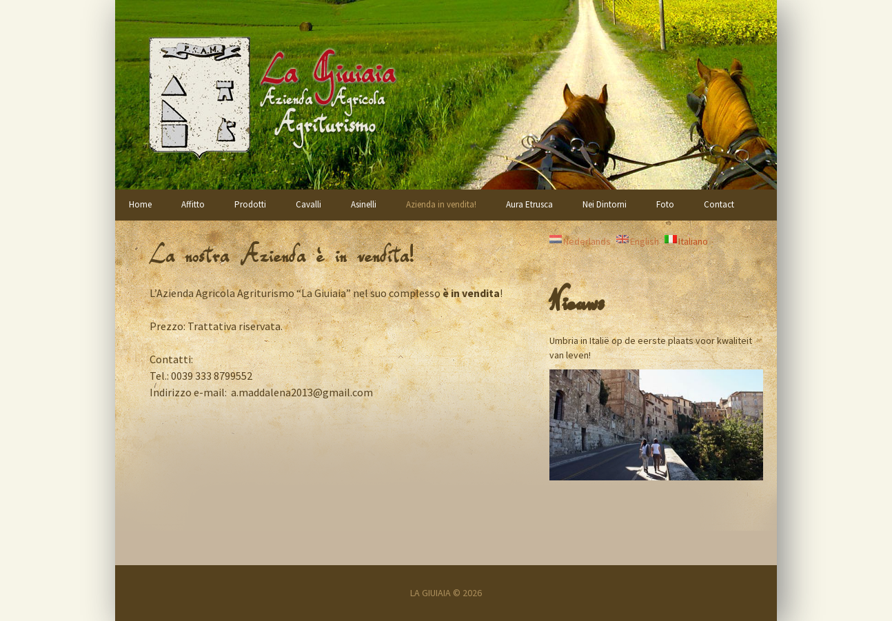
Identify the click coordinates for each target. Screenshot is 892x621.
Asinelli (363, 204)
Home (140, 204)
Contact (719, 204)
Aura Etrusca (529, 204)
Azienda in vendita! (441, 204)
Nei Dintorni (604, 204)
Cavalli (308, 204)
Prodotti (250, 204)
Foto (665, 204)
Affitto (193, 204)
